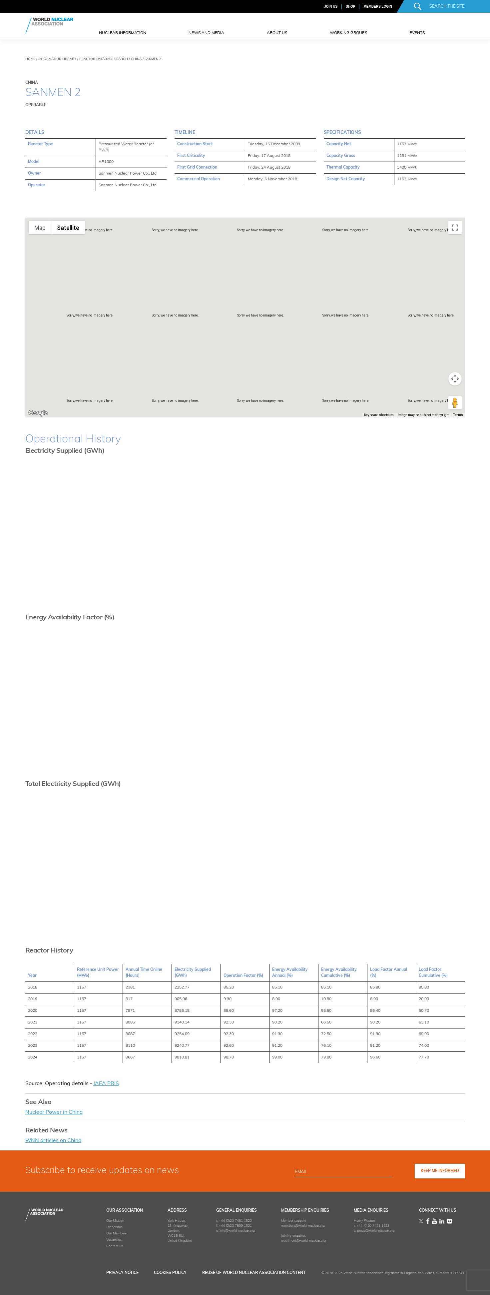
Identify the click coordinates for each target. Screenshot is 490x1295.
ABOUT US (277, 33)
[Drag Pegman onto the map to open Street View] (455, 402)
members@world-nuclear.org (301, 1225)
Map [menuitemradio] (40, 227)
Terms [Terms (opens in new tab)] (458, 415)
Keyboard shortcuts (379, 415)
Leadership (110, 1226)
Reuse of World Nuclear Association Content (253, 1272)
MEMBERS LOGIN (377, 6)
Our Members (112, 1233)
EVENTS (417, 33)
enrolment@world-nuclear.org (301, 1240)
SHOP (350, 6)
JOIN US (330, 6)
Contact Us (110, 1245)
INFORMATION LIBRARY (57, 59)
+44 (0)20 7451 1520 (232, 1220)
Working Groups (348, 33)
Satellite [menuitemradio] (68, 227)
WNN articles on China (53, 1140)
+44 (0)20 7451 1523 (371, 1225)
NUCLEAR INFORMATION (122, 33)
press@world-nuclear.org (374, 1230)
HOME (30, 59)
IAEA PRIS (106, 1083)
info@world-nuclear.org (234, 1230)
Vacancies (109, 1239)
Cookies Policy (168, 1272)
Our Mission (111, 1220)
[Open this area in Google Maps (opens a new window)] (38, 413)
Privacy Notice (118, 1272)
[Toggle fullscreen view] (455, 227)
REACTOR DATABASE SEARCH (103, 59)
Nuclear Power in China (54, 1112)
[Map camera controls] (455, 378)
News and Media (206, 33)
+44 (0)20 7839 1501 (232, 1225)
